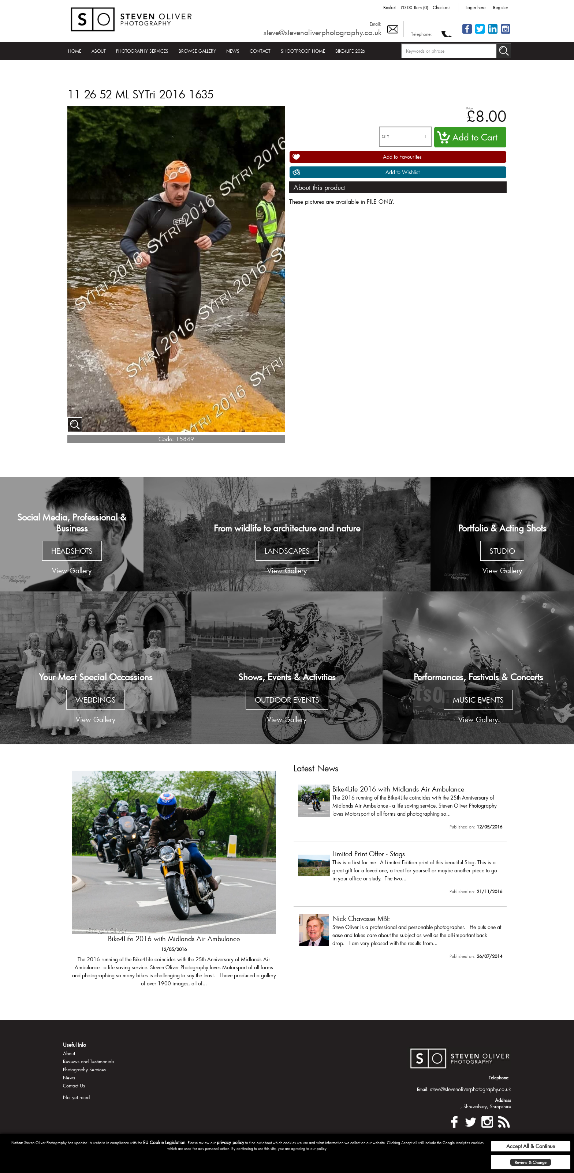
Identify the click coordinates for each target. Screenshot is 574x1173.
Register (500, 7)
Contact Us (74, 1086)
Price (469, 108)
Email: (375, 24)
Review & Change (531, 1162)
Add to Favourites (402, 156)
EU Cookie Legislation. (165, 1142)
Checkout (442, 7)
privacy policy (230, 1142)
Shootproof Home (303, 51)
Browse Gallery (197, 51)
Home (74, 51)
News (232, 51)
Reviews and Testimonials (88, 1061)
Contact (260, 51)
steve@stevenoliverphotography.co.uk (322, 32)
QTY (385, 136)
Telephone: (421, 34)
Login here (475, 7)
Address (503, 1100)
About (99, 51)
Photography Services (142, 51)
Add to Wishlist (402, 172)
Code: (166, 439)
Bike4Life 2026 (350, 51)
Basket (389, 7)
